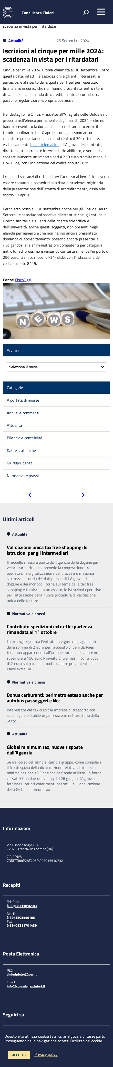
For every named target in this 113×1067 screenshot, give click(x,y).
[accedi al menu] (101, 12)
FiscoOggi (23, 280)
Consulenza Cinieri (38, 13)
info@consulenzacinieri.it (26, 986)
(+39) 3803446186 (21, 917)
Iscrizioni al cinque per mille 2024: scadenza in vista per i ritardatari (53, 54)
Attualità (15, 41)
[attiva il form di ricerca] (85, 12)
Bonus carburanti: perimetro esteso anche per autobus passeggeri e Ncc (55, 697)
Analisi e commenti (23, 413)
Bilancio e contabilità (24, 438)
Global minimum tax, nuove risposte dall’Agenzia (45, 749)
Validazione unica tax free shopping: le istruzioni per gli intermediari (47, 550)
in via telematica (44, 144)
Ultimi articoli (19, 519)
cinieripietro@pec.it (22, 974)
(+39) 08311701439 (22, 925)
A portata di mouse (23, 400)
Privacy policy (46, 1054)
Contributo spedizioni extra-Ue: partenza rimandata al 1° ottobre (49, 629)
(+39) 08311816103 (22, 905)
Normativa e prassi (23, 476)
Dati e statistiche (21, 450)
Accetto (19, 1054)
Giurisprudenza (19, 463)
